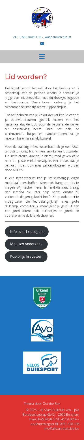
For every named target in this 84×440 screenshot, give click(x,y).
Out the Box (51, 403)
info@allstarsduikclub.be (61, 428)
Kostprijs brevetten (26, 256)
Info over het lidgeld (26, 231)
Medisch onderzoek (26, 243)
